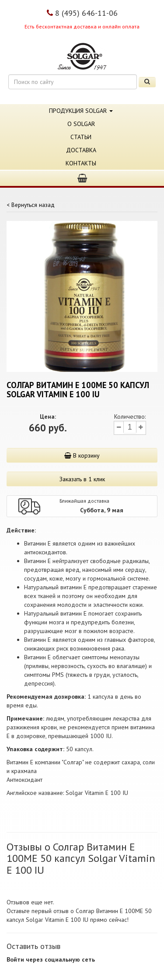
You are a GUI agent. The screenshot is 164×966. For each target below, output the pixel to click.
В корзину (82, 455)
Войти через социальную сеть (51, 959)
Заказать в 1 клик (82, 479)
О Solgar (81, 124)
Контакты (81, 163)
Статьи (80, 137)
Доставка (81, 150)
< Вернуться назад (31, 205)
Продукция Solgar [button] (81, 111)
